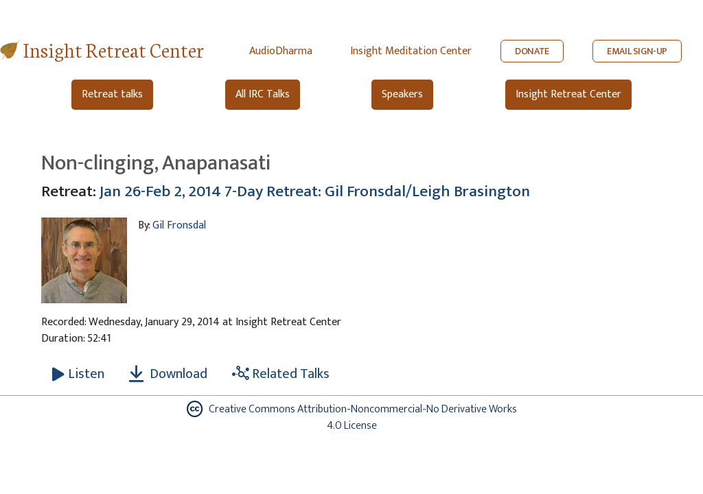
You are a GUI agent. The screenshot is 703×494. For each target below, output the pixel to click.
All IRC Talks (262, 94)
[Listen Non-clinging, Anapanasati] (78, 374)
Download (168, 374)
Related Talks (281, 374)
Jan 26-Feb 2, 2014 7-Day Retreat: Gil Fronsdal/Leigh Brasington (315, 191)
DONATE (532, 51)
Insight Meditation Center (411, 51)
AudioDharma (280, 51)
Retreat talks (112, 94)
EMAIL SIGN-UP (637, 51)
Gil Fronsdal (179, 225)
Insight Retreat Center (113, 49)
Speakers (402, 94)
